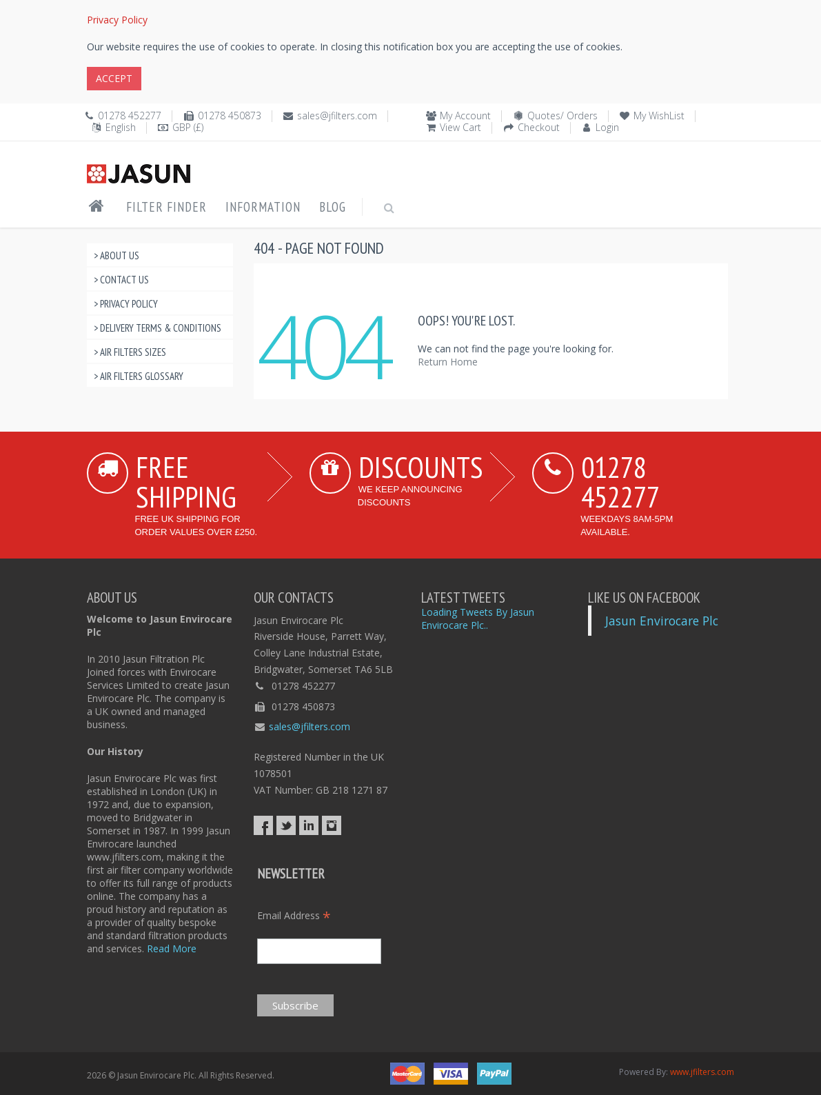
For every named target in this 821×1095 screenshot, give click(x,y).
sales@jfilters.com (337, 115)
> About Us (116, 255)
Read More (171, 948)
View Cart (460, 127)
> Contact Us (121, 279)
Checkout (539, 127)
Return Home (448, 361)
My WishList (659, 115)
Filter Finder (166, 207)
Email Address (294, 915)
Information (263, 207)
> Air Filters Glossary (138, 376)
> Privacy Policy (126, 303)
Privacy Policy (117, 19)
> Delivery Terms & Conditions (157, 327)
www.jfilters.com (702, 1072)
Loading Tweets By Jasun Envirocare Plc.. (477, 618)
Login (607, 127)
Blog (332, 207)
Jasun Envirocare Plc (661, 620)
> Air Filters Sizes (130, 352)
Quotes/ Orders (562, 115)
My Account (465, 115)
